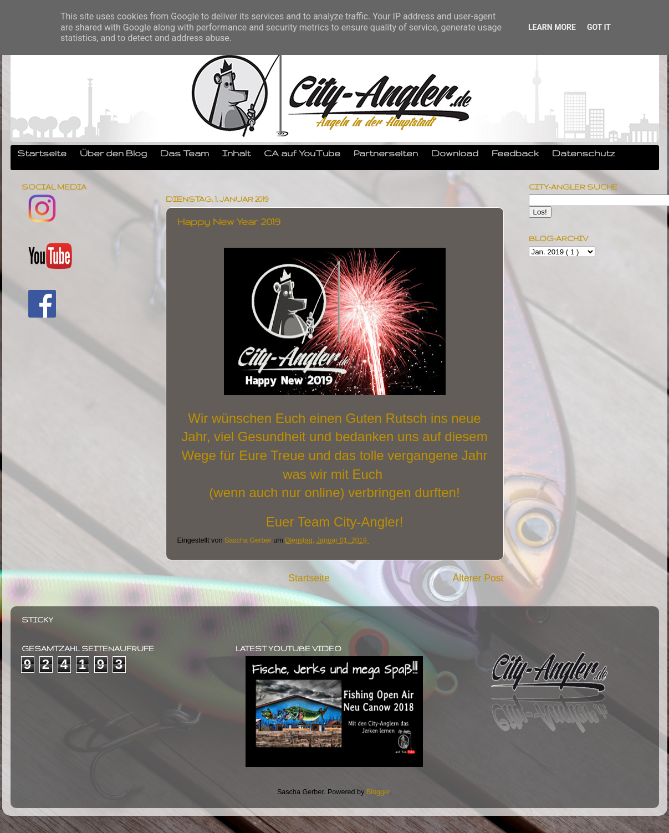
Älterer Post (477, 578)
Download (454, 153)
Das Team (184, 153)
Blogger (378, 792)
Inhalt (236, 153)
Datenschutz (583, 153)
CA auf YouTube (302, 153)
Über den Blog (113, 153)
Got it (599, 27)
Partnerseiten (386, 153)
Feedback (515, 153)
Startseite (42, 153)
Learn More (552, 27)
